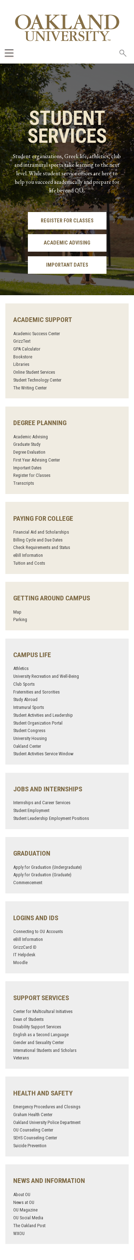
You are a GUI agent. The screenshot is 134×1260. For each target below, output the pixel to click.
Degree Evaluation (29, 452)
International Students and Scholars (44, 1050)
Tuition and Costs (29, 563)
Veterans (21, 1057)
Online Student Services (34, 372)
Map (17, 612)
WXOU (19, 1233)
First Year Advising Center (36, 460)
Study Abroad (25, 699)
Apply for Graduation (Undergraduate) (47, 867)
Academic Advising (67, 243)
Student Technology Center (37, 380)
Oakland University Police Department (46, 1122)
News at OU (23, 1202)
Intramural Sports (28, 707)
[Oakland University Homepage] (67, 27)
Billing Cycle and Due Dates (38, 540)
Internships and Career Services (41, 802)
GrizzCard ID (24, 947)
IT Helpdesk (24, 954)
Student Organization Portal (38, 723)
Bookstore (22, 356)
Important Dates (67, 265)
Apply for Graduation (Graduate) (42, 874)
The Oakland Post (29, 1225)
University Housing (30, 738)
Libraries (21, 364)
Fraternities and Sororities (36, 692)
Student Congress (29, 730)
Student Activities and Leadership (43, 715)
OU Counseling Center (33, 1130)
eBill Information (28, 555)
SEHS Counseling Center (35, 1137)
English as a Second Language (41, 1034)
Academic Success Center (36, 333)
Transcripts (23, 483)
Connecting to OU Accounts (38, 931)
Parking (20, 619)
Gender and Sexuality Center (38, 1042)
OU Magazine (25, 1210)
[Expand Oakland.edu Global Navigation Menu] (9, 53)
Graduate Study (26, 444)
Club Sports (24, 684)
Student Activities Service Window (43, 753)
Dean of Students (28, 1019)
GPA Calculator (26, 349)
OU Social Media (28, 1217)
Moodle (20, 962)
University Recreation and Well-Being (46, 676)
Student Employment (31, 810)
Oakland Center (27, 746)
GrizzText (21, 341)
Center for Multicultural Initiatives (43, 1011)
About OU (21, 1194)
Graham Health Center (33, 1114)
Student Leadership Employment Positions (51, 818)
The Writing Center (30, 387)
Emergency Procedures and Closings (46, 1106)
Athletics (21, 668)
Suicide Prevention (29, 1145)
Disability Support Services (37, 1026)
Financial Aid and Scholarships (41, 532)
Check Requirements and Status (41, 547)
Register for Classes (67, 221)
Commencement (27, 882)
